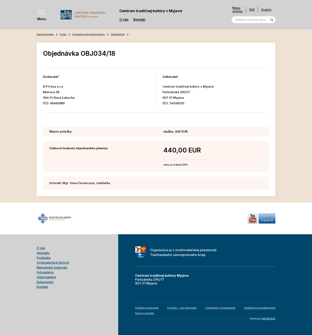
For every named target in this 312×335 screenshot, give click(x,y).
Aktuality (43, 253)
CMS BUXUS (268, 318)
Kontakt (139, 19)
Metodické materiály (52, 268)
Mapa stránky (237, 9)
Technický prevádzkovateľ (259, 307)
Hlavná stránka (45, 34)
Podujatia (44, 258)
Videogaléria (46, 277)
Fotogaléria (45, 272)
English (266, 9)
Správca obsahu (144, 313)
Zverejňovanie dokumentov (88, 34)
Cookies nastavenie (147, 307)
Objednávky (118, 34)
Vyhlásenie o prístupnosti (220, 307)
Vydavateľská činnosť (53, 263)
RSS (252, 9)
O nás (124, 19)
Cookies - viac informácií (182, 307)
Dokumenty (45, 282)
